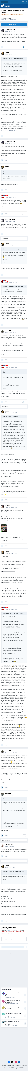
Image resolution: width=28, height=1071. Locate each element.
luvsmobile (8, 331)
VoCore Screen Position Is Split (12, 1000)
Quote (6, 46)
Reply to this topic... (8, 939)
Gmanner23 (9, 1002)
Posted (10, 31)
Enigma (8, 1024)
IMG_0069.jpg (6, 817)
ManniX (8, 1016)
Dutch (7, 52)
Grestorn (7, 505)
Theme (3, 1065)
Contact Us (18, 1065)
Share (7, 947)
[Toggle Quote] (3, 58)
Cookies (24, 1065)
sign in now (8, 930)
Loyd (8, 995)
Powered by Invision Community (14, 1068)
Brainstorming (13, 19)
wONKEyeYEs (9, 845)
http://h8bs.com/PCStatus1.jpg (8, 571)
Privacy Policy (10, 1065)
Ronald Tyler (9, 1008)
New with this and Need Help (12, 1007)
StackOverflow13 (6, 18)
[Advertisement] (14, 970)
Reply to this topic (14, 24)
